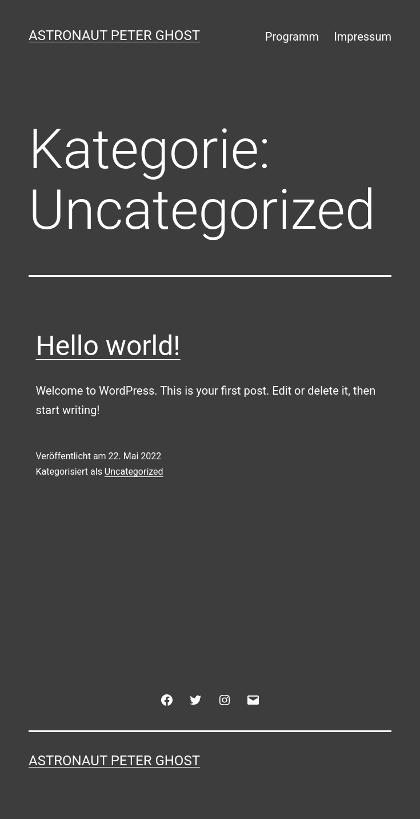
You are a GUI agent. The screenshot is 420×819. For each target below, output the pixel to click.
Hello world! (108, 345)
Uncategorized (134, 471)
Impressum (362, 36)
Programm (292, 36)
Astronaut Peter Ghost (114, 35)
